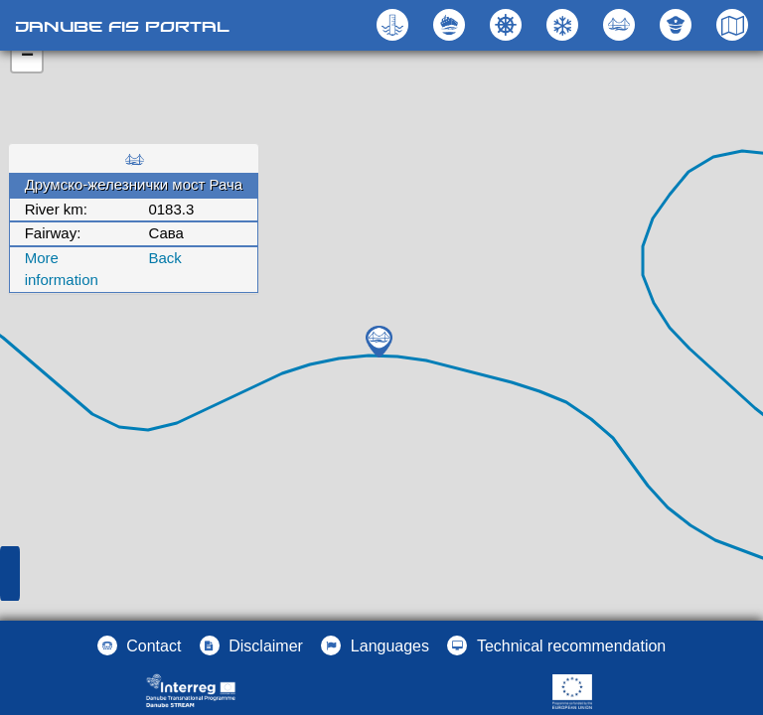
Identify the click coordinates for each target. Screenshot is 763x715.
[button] (621, 25)
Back (164, 257)
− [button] (27, 57)
